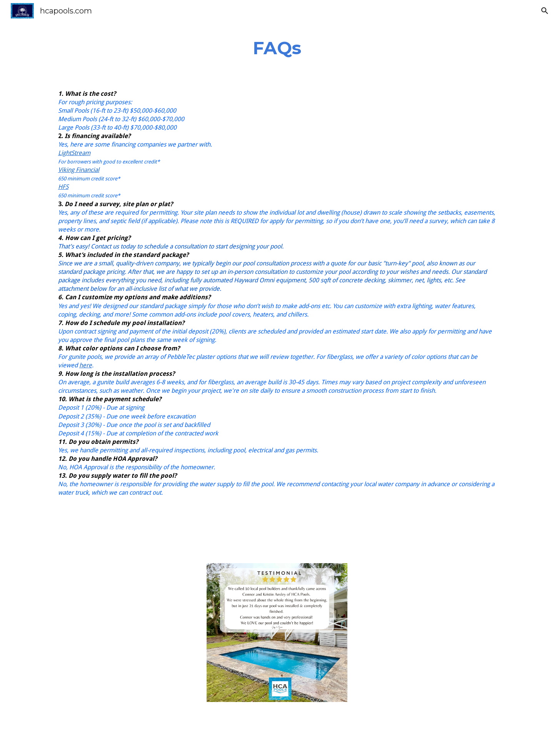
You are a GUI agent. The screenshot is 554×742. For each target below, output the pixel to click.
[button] (545, 11)
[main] (277, 48)
